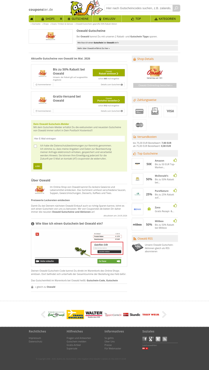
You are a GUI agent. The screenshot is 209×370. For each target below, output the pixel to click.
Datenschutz (35, 341)
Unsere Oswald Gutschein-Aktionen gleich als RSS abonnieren (159, 248)
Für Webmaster (113, 348)
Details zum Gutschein (110, 84)
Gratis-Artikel (74, 345)
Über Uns (110, 341)
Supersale (72, 348)
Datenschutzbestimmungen (69, 145)
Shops (50, 19)
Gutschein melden (76, 341)
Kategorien (167, 19)
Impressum (35, 338)
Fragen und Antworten (79, 338)
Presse (108, 345)
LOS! (37, 166)
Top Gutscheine (147, 153)
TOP (138, 19)
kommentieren (44, 84)
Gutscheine (80, 19)
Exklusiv (109, 19)
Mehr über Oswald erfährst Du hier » (94, 48)
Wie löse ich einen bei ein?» (98, 42)
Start (32, 18)
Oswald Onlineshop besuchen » (155, 85)
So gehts (109, 338)
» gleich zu (45, 286)
